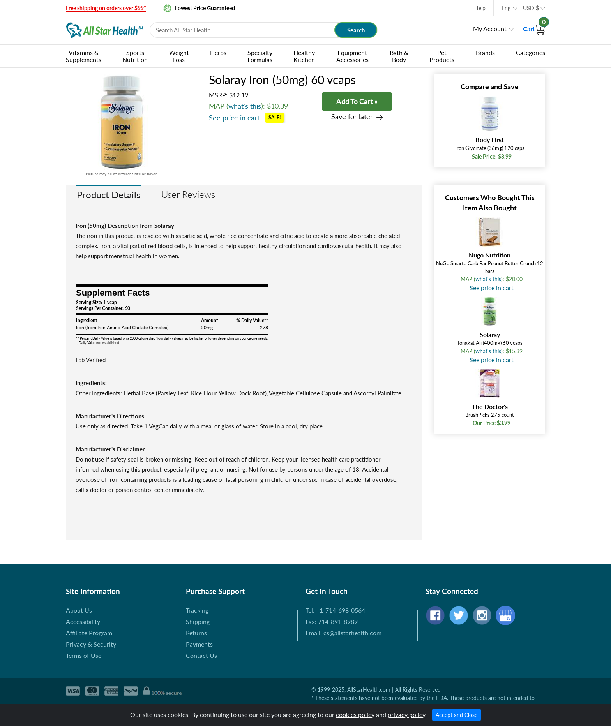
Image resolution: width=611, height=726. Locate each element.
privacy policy (406, 714)
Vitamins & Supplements (83, 56)
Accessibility (83, 621)
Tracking (197, 610)
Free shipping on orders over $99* (106, 8)
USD (531, 8)
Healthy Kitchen (304, 56)
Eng (506, 8)
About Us (79, 610)
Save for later (352, 117)
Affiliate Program (89, 632)
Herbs (218, 52)
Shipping (198, 621)
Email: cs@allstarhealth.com (343, 632)
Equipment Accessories (352, 56)
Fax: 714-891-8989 (332, 621)
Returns (196, 632)
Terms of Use (83, 655)
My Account (490, 28)
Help (480, 8)
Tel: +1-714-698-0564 (335, 610)
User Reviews (188, 194)
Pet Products (441, 56)
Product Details (108, 194)
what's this (244, 106)
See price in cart (234, 117)
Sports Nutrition (135, 56)
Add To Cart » (357, 101)
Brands (485, 52)
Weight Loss (179, 56)
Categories (530, 52)
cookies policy (355, 714)
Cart (534, 28)
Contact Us (201, 655)
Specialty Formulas (259, 56)
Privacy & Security (91, 644)
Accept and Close (456, 715)
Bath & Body (399, 56)
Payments (199, 644)
